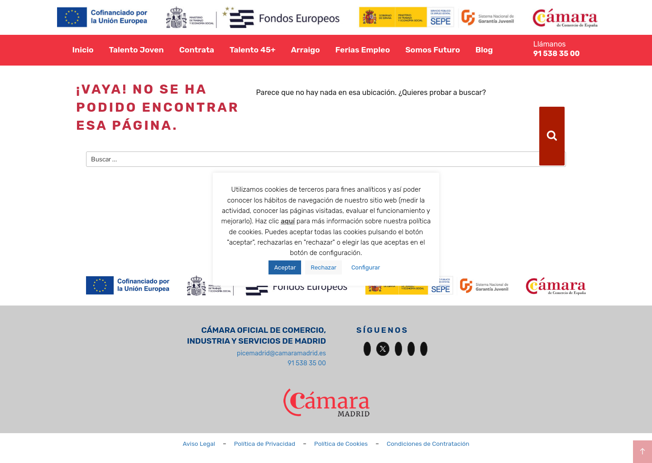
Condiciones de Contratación (428, 443)
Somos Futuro (432, 49)
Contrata (196, 49)
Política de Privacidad (264, 443)
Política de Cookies (341, 443)
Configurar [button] (365, 267)
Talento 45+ (253, 49)
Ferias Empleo (363, 49)
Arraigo (305, 49)
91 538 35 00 (307, 363)
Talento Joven (136, 49)
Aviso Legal (198, 443)
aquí (288, 221)
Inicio (83, 49)
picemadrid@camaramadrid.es (281, 353)
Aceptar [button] (285, 267)
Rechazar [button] (323, 267)
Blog (484, 49)
